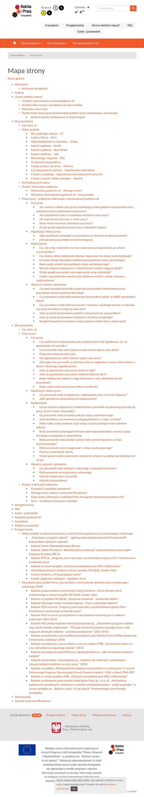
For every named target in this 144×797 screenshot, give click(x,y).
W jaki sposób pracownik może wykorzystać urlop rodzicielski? (73, 272)
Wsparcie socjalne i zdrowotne (47, 284)
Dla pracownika (57, 43)
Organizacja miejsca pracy (45, 231)
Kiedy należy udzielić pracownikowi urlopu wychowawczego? (73, 264)
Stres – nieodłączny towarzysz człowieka (53, 501)
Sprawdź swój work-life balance (33, 701)
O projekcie (51, 25)
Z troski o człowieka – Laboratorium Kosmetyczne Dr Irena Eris (66, 174)
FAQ (130, 25)
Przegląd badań (75, 25)
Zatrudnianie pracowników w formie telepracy (64, 239)
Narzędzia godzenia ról (86, 43)
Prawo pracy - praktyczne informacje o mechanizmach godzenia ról (60, 199)
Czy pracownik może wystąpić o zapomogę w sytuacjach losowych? (76, 468)
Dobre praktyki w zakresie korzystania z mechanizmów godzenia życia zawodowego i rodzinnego (77, 533)
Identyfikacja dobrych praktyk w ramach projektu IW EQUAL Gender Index (73, 570)
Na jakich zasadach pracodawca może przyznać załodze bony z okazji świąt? (81, 321)
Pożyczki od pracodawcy (51, 480)
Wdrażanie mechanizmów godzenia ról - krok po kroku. (61, 194)
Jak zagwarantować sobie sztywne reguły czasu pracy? (69, 358)
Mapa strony (78, 715)
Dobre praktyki (30, 129)
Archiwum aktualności (35, 88)
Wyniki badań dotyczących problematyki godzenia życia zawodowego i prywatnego (70, 113)
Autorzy (19, 92)
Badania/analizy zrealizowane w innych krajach (57, 117)
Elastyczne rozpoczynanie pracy (56, 354)
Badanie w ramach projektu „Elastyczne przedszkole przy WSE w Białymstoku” (75, 566)
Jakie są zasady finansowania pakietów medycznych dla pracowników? (78, 313)
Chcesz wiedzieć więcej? (106, 25)
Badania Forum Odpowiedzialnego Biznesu (54, 546)
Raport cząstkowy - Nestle (45, 145)
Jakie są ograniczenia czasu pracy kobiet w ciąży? (66, 370)
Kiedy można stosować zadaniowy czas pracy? (64, 223)
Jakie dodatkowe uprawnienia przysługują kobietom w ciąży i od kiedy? (78, 419)
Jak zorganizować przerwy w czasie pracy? (62, 219)
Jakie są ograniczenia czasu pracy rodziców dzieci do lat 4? (71, 374)
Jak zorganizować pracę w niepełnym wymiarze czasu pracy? (72, 215)
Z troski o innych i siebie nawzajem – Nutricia (56, 178)
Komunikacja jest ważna (36, 182)
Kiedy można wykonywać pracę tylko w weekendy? (67, 386)
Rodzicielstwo (38, 243)
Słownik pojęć (23, 697)
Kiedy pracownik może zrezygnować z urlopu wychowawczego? (74, 448)
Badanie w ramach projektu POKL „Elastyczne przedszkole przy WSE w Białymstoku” (78, 676)
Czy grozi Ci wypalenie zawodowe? (50, 488)
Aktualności (21, 84)
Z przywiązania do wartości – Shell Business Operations (62, 170)
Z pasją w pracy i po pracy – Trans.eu (51, 166)
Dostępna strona (24, 505)
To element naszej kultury (45, 162)
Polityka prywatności (27, 525)
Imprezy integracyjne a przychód (56, 476)
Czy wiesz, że (29, 125)
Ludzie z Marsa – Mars (43, 137)
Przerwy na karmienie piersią (54, 452)
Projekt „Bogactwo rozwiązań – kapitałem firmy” (58, 578)
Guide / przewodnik (88, 31)
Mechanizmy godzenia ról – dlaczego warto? (55, 190)
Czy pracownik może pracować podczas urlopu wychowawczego (74, 415)
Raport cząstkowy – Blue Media (48, 150)
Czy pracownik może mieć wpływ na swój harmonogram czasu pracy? (77, 350)
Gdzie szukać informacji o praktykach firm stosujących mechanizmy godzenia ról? (77, 497)
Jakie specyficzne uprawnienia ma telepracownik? (66, 398)
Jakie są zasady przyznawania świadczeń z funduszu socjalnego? (74, 317)
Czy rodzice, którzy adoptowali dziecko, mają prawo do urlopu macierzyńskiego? (84, 256)
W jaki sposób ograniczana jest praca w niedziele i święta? (71, 227)
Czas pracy (36, 203)
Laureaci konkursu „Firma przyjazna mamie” (55, 574)
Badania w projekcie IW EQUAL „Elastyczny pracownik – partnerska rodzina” (74, 599)
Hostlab (132, 791)
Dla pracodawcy (31, 43)
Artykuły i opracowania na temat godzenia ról (48, 101)
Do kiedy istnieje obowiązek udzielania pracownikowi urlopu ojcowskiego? (80, 260)
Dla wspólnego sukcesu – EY (46, 133)
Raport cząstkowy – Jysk (44, 154)
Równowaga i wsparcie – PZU (47, 158)
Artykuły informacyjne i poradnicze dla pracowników (52, 105)
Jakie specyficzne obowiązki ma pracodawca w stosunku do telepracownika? (82, 235)
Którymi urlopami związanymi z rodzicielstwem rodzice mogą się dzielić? (79, 268)
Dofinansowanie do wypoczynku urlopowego (63, 472)
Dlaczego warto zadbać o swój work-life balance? (58, 492)
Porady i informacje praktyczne (40, 186)
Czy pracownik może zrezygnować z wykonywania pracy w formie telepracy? (81, 395)
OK (74, 788)
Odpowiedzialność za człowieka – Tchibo (53, 141)
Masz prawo (29, 333)
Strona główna (16, 78)
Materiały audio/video (35, 109)
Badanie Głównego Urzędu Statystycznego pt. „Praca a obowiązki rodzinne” (73, 603)
